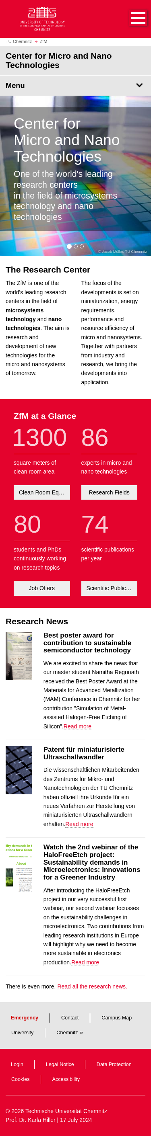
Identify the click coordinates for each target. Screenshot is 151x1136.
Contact (70, 1018)
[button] (130, 19)
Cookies (20, 1079)
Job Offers (42, 588)
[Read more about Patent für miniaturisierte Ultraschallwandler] (19, 792)
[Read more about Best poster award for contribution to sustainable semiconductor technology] (19, 678)
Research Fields (109, 492)
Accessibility (66, 1079)
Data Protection (114, 1064)
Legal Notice (60, 1064)
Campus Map (116, 1018)
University (22, 1033)
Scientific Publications (112, 588)
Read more (77, 726)
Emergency (24, 1018)
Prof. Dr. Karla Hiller (31, 1120)
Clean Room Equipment (44, 492)
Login (17, 1064)
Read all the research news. (92, 986)
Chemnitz (67, 1033)
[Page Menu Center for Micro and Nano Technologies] (75, 86)
